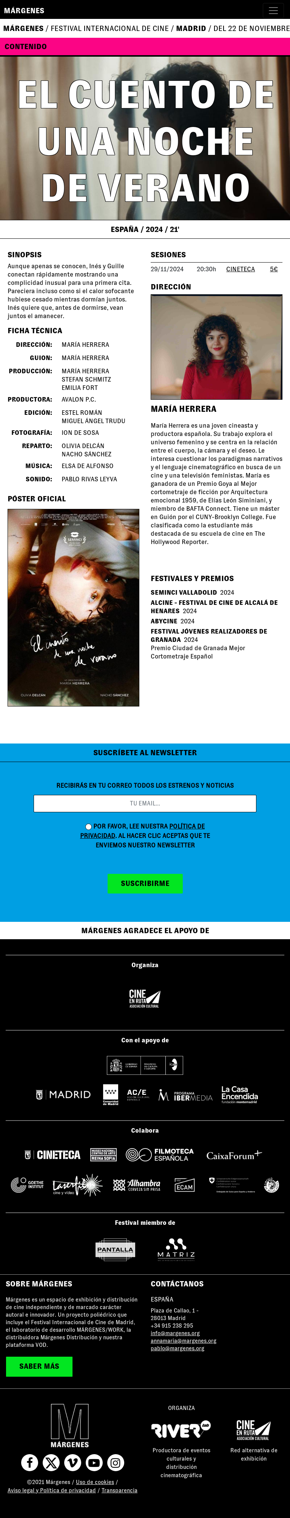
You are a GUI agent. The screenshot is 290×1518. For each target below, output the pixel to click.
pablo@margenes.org (177, 1348)
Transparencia (119, 1490)
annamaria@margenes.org (183, 1341)
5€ (274, 269)
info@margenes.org (175, 1333)
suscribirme (145, 883)
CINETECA (240, 269)
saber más (39, 1366)
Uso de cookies (95, 1482)
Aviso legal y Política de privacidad (52, 1490)
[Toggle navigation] (273, 10)
